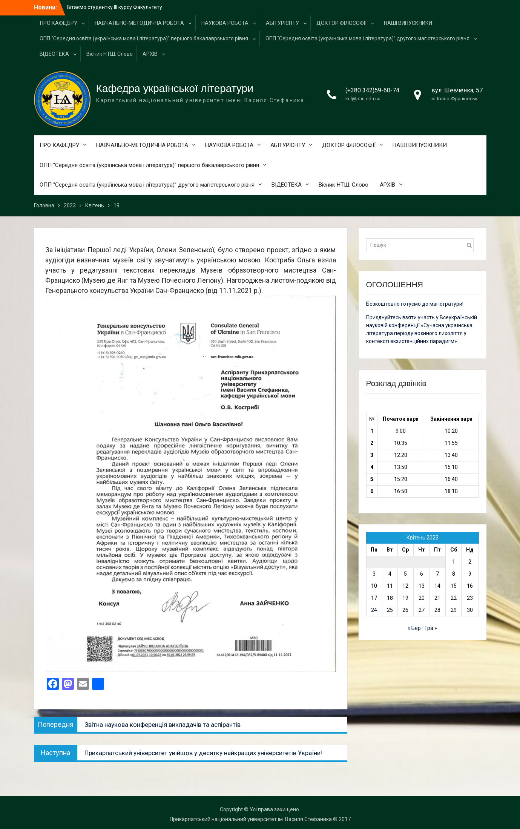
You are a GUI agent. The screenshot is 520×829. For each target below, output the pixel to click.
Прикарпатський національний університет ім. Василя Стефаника (251, 819)
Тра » (430, 628)
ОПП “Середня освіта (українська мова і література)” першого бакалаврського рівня (144, 38)
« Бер (414, 628)
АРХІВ (150, 54)
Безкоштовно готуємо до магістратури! (414, 304)
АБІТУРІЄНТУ (282, 23)
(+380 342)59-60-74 (372, 90)
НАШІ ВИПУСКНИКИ (408, 23)
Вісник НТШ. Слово (109, 54)
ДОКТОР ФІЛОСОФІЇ (341, 23)
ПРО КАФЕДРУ (58, 23)
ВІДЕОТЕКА (54, 54)
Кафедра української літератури (174, 88)
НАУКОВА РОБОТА (224, 23)
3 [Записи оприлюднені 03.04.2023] (374, 574)
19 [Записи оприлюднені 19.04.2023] (405, 598)
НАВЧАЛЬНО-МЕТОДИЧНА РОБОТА (139, 23)
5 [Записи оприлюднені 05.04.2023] (405, 574)
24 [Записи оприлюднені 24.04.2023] (374, 610)
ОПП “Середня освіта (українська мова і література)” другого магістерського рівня (367, 38)
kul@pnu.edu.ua (362, 98)
